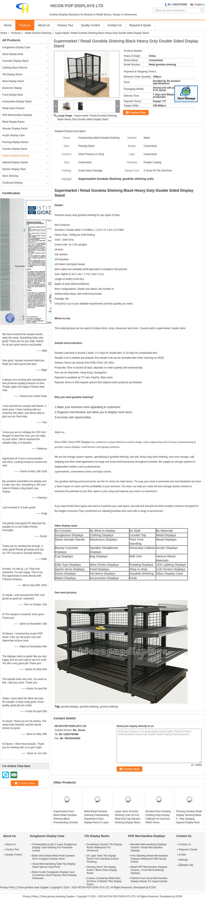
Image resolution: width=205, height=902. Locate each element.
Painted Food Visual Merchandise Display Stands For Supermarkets (149, 880)
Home (7, 25)
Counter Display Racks (14, 148)
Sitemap (183, 859)
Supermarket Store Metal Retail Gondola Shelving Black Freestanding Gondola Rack (66, 819)
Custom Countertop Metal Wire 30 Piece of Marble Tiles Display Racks (104, 881)
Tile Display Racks (12, 74)
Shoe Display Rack (12, 54)
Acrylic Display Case (13, 135)
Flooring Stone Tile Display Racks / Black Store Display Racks (102, 870)
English (199, 4)
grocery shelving (109, 706)
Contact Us (114, 25)
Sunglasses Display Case (16, 47)
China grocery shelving (52, 896)
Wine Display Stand (13, 81)
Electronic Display (12, 88)
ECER (152, 887)
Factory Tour (65, 25)
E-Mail (182, 854)
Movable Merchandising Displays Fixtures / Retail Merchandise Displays (148, 847)
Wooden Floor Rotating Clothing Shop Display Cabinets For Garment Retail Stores (158, 817)
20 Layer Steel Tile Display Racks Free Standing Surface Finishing (103, 858)
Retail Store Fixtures (13, 108)
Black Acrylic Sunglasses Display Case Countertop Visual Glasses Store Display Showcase (54, 875)
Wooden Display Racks (15, 128)
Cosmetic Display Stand (15, 60)
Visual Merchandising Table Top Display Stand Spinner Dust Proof (53, 865)
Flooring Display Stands (15, 142)
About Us (44, 25)
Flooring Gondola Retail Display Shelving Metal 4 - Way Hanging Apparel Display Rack (189, 817)
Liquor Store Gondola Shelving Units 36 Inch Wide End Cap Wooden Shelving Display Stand (127, 817)
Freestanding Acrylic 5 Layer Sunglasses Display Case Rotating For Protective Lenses (54, 847)
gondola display (69, 706)
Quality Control (90, 25)
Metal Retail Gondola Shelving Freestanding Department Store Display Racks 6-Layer (96, 817)
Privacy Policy (7, 887)
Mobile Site (186, 865)
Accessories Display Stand (16, 101)
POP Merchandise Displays (17, 115)
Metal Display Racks (13, 121)
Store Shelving (10, 175)
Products (24, 25)
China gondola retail (28, 887)
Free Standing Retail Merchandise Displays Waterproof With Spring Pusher (149, 858)
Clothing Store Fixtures (14, 67)
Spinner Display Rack (14, 169)
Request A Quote (140, 25)
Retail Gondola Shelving (38, 33)
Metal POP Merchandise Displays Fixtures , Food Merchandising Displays (149, 870)
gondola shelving (89, 706)
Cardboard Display (12, 182)
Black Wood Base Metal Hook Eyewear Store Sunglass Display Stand (53, 857)
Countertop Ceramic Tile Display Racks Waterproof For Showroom (104, 847)
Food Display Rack (12, 94)
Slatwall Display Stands (15, 162)
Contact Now (138, 112)
